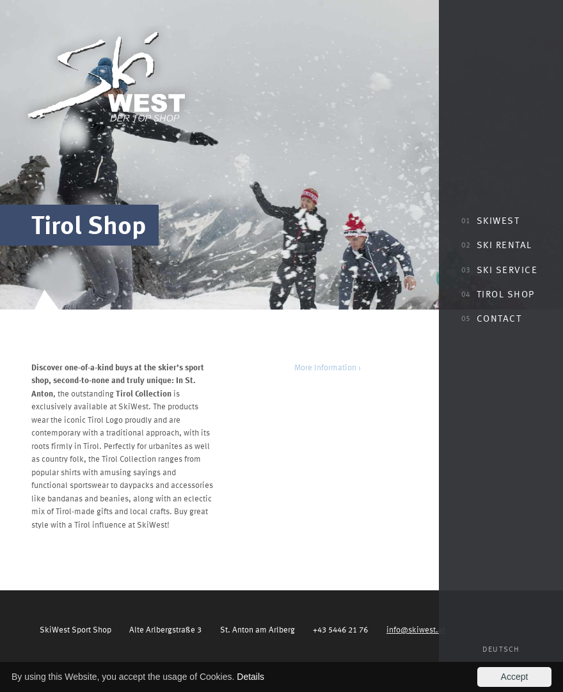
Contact (491, 318)
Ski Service (499, 269)
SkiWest (490, 220)
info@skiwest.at (415, 629)
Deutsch (500, 649)
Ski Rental (496, 244)
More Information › (327, 367)
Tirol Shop (498, 294)
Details (250, 677)
